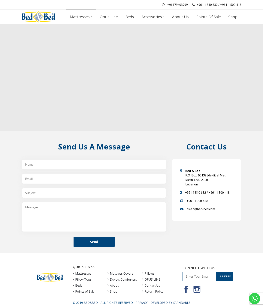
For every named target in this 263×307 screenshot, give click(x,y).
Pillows (149, 273)
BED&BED (91, 303)
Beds (78, 285)
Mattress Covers (121, 273)
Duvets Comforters (123, 279)
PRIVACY (142, 303)
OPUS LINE (152, 279)
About (114, 285)
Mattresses (83, 273)
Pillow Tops (83, 279)
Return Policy (154, 291)
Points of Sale (85, 291)
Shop (113, 291)
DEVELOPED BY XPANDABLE (170, 303)
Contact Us (152, 285)
